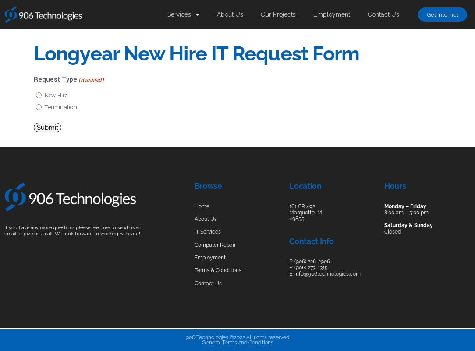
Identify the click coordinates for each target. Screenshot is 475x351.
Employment (331, 14)
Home (202, 206)
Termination (61, 107)
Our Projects (278, 14)
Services (183, 14)
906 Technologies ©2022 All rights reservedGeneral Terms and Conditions (237, 340)
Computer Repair (215, 245)
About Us (230, 14)
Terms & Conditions (218, 270)
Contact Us (383, 14)
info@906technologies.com (327, 274)
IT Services (208, 232)
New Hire (56, 95)
